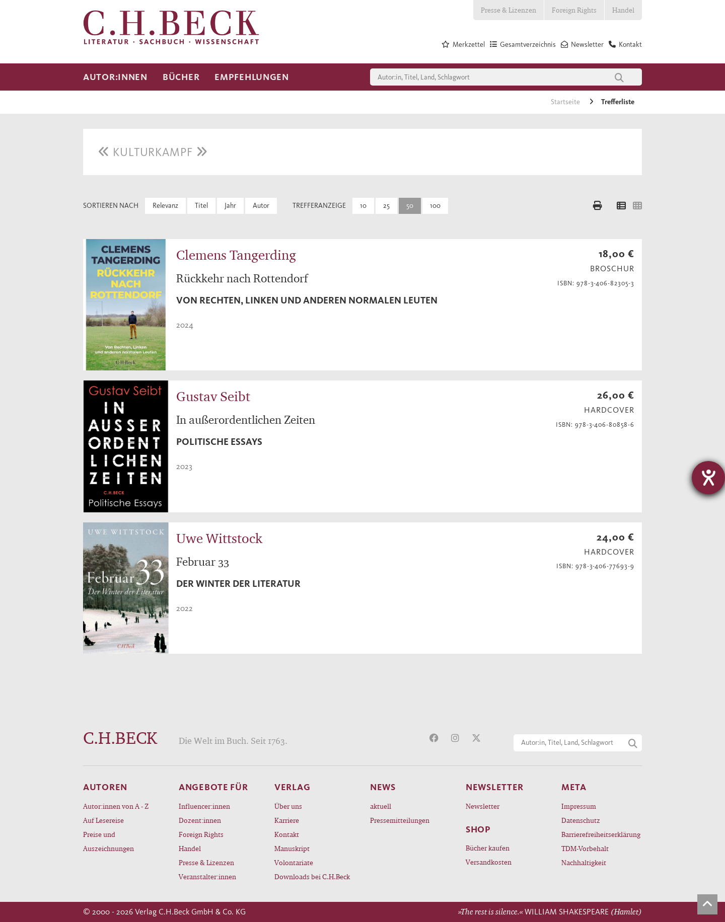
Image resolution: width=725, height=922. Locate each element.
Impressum (578, 806)
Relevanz (165, 205)
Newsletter (482, 806)
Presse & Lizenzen (508, 10)
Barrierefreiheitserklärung (600, 834)
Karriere (286, 820)
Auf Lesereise (103, 820)
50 (409, 205)
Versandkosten (489, 862)
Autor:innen (115, 77)
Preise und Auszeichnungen (108, 841)
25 (386, 205)
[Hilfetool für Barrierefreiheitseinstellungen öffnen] (708, 477)
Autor (261, 205)
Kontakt (286, 834)
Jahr (230, 205)
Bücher (181, 77)
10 (363, 205)
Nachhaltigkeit (583, 862)
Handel (623, 10)
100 (435, 205)
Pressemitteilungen (399, 820)
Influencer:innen (204, 806)
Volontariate (293, 862)
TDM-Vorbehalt (585, 848)
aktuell (380, 806)
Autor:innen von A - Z (116, 806)
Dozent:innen (200, 820)
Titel (201, 205)
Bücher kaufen (488, 847)
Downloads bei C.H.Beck (312, 876)
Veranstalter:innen (207, 876)
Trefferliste (617, 102)
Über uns (288, 806)
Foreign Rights (574, 10)
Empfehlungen (251, 77)
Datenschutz (580, 820)
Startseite (566, 102)
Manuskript (292, 848)
